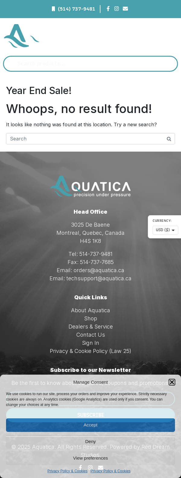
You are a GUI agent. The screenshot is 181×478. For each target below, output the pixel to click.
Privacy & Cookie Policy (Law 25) (90, 351)
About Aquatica (90, 310)
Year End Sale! (39, 90)
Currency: (162, 221)
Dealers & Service (90, 326)
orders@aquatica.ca (99, 270)
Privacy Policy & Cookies (67, 471)
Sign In (90, 343)
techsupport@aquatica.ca (99, 278)
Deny (90, 441)
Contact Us (90, 335)
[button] (172, 382)
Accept (90, 424)
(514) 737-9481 (76, 9)
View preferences (90, 458)
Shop (90, 318)
